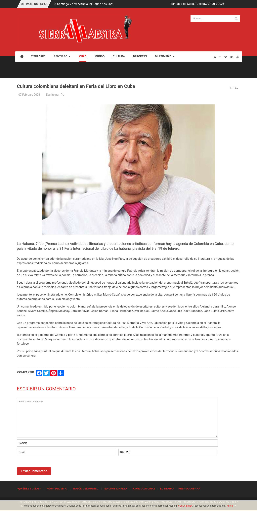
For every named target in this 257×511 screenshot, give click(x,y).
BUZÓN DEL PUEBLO (85, 488)
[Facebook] (220, 57)
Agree (230, 505)
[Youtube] (237, 57)
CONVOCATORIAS (144, 488)
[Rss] (215, 57)
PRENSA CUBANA (189, 488)
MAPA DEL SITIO (57, 488)
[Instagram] (232, 57)
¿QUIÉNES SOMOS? (29, 488)
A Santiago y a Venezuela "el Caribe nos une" (84, 4)
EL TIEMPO (167, 488)
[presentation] (47, 467)
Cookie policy (185, 505)
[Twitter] (225, 57)
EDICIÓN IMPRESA (115, 488)
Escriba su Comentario (117, 417)
